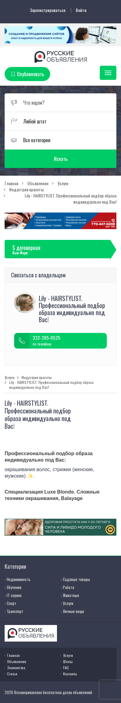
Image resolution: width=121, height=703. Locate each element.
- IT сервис (13, 595)
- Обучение (13, 587)
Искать (60, 158)
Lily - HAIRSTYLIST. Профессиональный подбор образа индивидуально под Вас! (51, 385)
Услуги (9, 377)
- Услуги (67, 603)
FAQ (66, 667)
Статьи (12, 673)
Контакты (70, 673)
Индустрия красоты (37, 377)
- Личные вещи (72, 611)
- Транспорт (14, 611)
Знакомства (16, 667)
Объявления (16, 661)
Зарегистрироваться (47, 10)
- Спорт (10, 603)
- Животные (70, 595)
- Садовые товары (75, 579)
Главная (13, 655)
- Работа (67, 587)
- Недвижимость (17, 579)
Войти (81, 10)
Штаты (68, 661)
